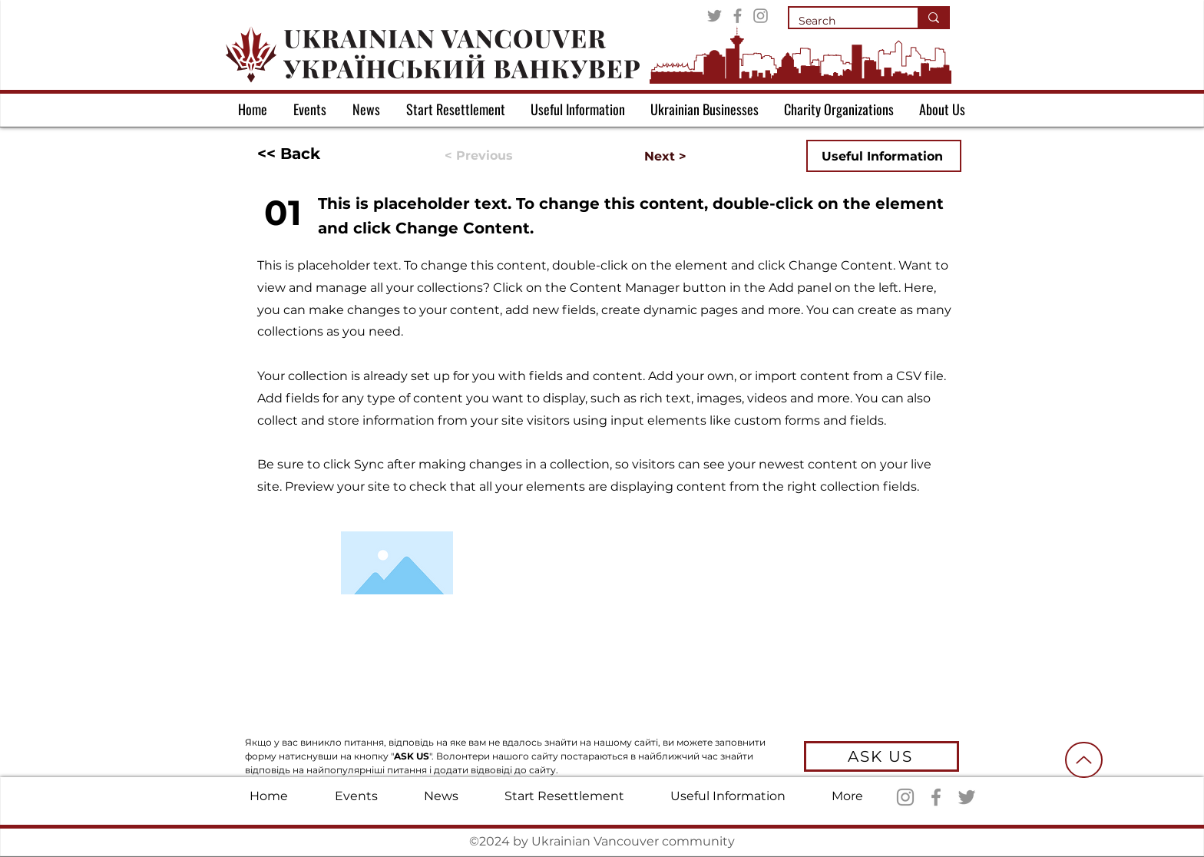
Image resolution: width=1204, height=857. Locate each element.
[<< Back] (308, 153)
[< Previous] (495, 156)
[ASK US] (881, 756)
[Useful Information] (883, 156)
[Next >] (648, 156)
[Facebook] (737, 15)
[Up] (1084, 760)
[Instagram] (760, 15)
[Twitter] (714, 15)
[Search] (842, 21)
